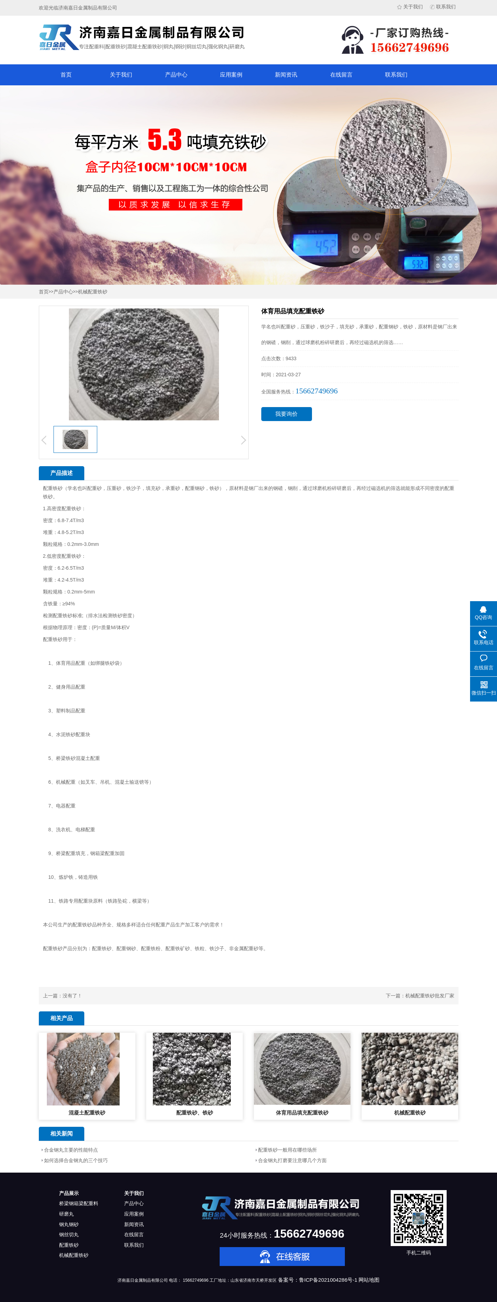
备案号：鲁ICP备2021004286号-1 (317, 1280)
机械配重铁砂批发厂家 (429, 995)
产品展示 (69, 1193)
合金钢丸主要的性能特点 (71, 1150)
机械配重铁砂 (92, 291)
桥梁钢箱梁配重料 (78, 1203)
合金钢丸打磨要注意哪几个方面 (292, 1160)
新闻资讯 (286, 75)
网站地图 (368, 1280)
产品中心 (176, 75)
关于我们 (410, 6)
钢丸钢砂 (69, 1224)
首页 (66, 75)
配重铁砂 (69, 1245)
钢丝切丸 (69, 1234)
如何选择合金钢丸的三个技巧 (76, 1160)
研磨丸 (66, 1214)
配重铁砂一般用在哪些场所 (287, 1150)
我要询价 (286, 414)
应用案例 (231, 75)
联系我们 (443, 6)
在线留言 (341, 75)
